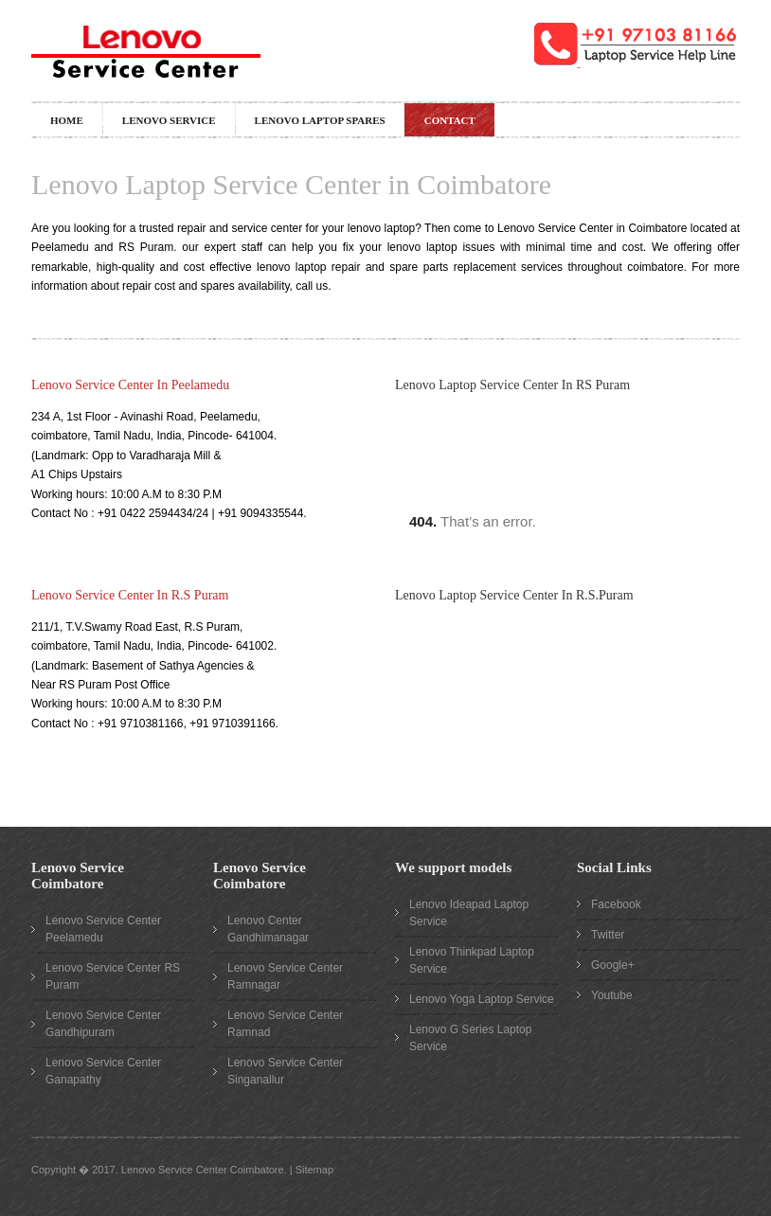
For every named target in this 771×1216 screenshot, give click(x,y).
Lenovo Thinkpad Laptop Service (471, 960)
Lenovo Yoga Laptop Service (481, 999)
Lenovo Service (169, 120)
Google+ (613, 965)
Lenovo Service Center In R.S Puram (129, 595)
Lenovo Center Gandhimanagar (268, 929)
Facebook (616, 904)
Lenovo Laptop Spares (320, 120)
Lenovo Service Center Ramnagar (285, 976)
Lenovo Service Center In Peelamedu (130, 385)
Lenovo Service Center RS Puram (112, 976)
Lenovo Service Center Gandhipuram (103, 1024)
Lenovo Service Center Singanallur (285, 1071)
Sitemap (314, 1169)
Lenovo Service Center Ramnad (285, 1024)
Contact (449, 120)
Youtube (612, 995)
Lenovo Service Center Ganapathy (103, 1071)
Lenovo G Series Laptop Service (470, 1038)
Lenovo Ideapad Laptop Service (469, 913)
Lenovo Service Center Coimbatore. (204, 1169)
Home (66, 120)
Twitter (607, 934)
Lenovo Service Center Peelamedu (103, 929)
